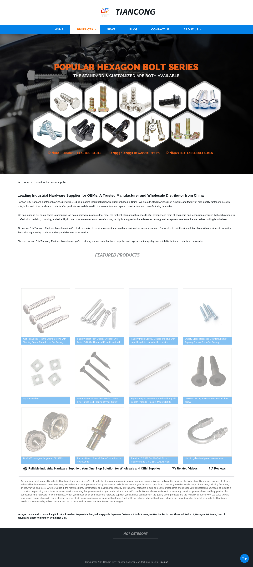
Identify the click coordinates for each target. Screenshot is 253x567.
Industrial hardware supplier (51, 182)
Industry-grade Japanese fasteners (113, 514)
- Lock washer (67, 514)
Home (59, 29)
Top (244, 558)
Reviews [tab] (217, 469)
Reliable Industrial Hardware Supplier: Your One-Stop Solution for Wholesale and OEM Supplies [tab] (91, 469)
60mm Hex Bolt (58, 517)
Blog (133, 29)
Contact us (160, 29)
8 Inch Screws (140, 514)
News (111, 29)
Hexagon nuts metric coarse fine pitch (38, 514)
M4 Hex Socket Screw (160, 514)
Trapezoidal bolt (84, 514)
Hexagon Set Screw (205, 514)
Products (85, 29)
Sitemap (164, 562)
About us (190, 29)
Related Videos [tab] (185, 469)
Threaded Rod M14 (184, 514)
